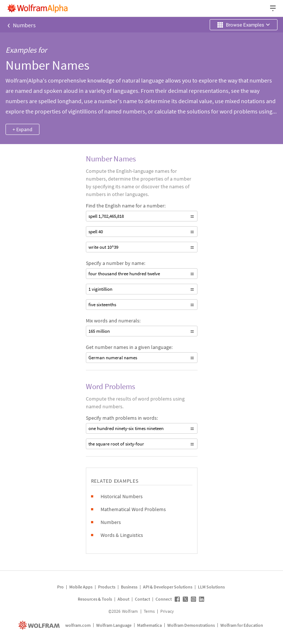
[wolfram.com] (40, 625)
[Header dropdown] (273, 8)
